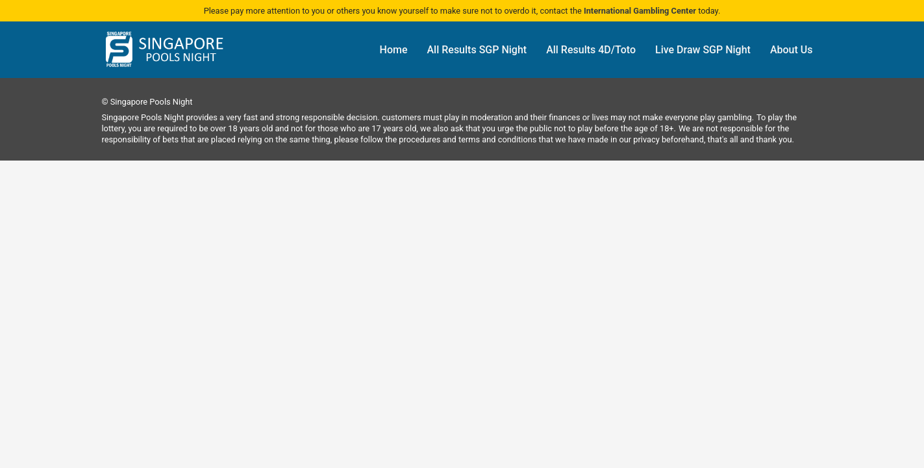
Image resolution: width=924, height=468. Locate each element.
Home (394, 50)
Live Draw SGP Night (703, 50)
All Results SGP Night (477, 50)
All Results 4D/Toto (591, 50)
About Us (791, 50)
